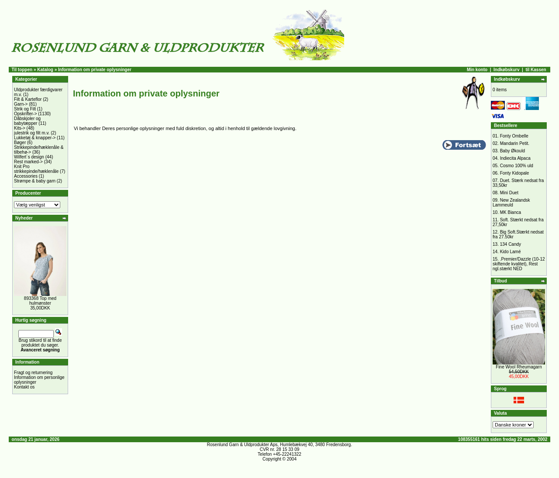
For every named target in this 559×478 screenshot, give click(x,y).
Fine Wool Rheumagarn (519, 367)
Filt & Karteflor (27, 99)
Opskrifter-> (25, 113)
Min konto (477, 69)
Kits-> (19, 128)
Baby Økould (512, 150)
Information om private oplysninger (94, 69)
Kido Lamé (510, 251)
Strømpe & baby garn (34, 181)
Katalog (45, 69)
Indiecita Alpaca (515, 158)
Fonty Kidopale (514, 173)
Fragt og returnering (33, 372)
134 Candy (510, 244)
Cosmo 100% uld (516, 165)
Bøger (20, 142)
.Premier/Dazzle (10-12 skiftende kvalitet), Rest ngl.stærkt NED (519, 264)
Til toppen (22, 69)
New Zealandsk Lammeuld (511, 202)
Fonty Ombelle (514, 136)
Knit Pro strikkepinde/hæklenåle (36, 169)
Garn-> (21, 104)
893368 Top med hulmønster (40, 301)
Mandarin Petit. (514, 143)
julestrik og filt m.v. (32, 133)
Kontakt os (24, 387)
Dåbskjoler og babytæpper (27, 121)
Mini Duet (509, 192)
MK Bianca (510, 212)
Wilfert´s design (29, 157)
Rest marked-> (28, 161)
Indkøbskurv (506, 69)
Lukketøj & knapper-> (34, 137)
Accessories (26, 176)
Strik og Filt (25, 109)
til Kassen (535, 69)
